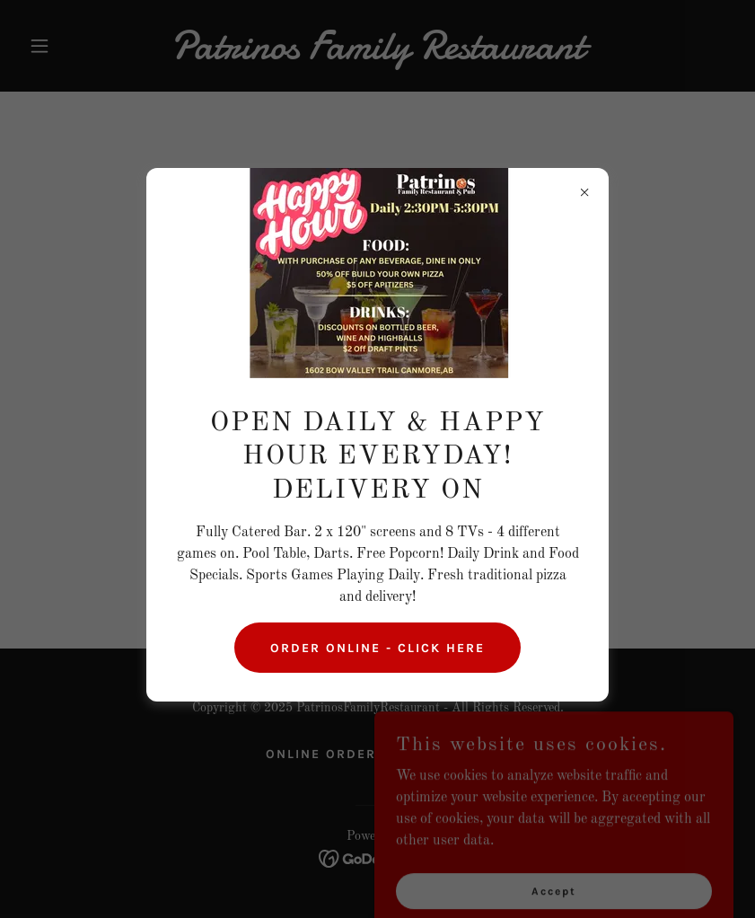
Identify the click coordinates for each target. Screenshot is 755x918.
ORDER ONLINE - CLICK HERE (377, 648)
